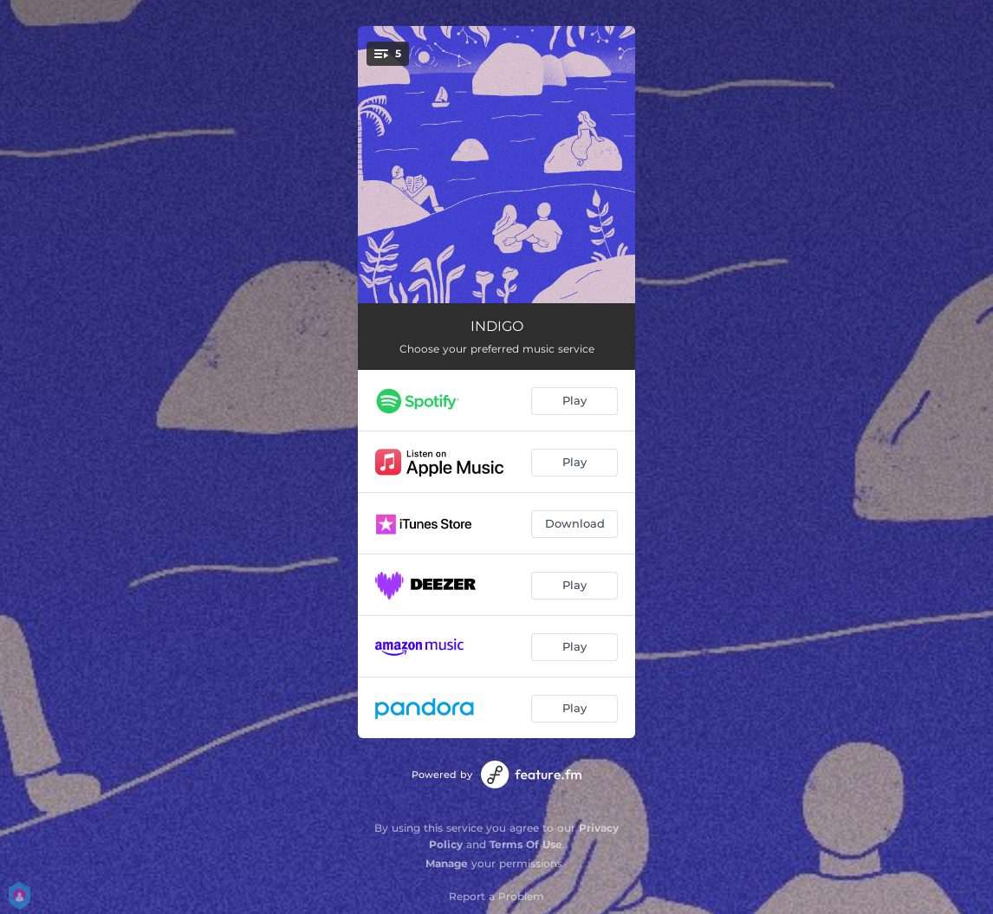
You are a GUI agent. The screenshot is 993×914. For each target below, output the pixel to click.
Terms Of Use (526, 844)
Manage (446, 863)
